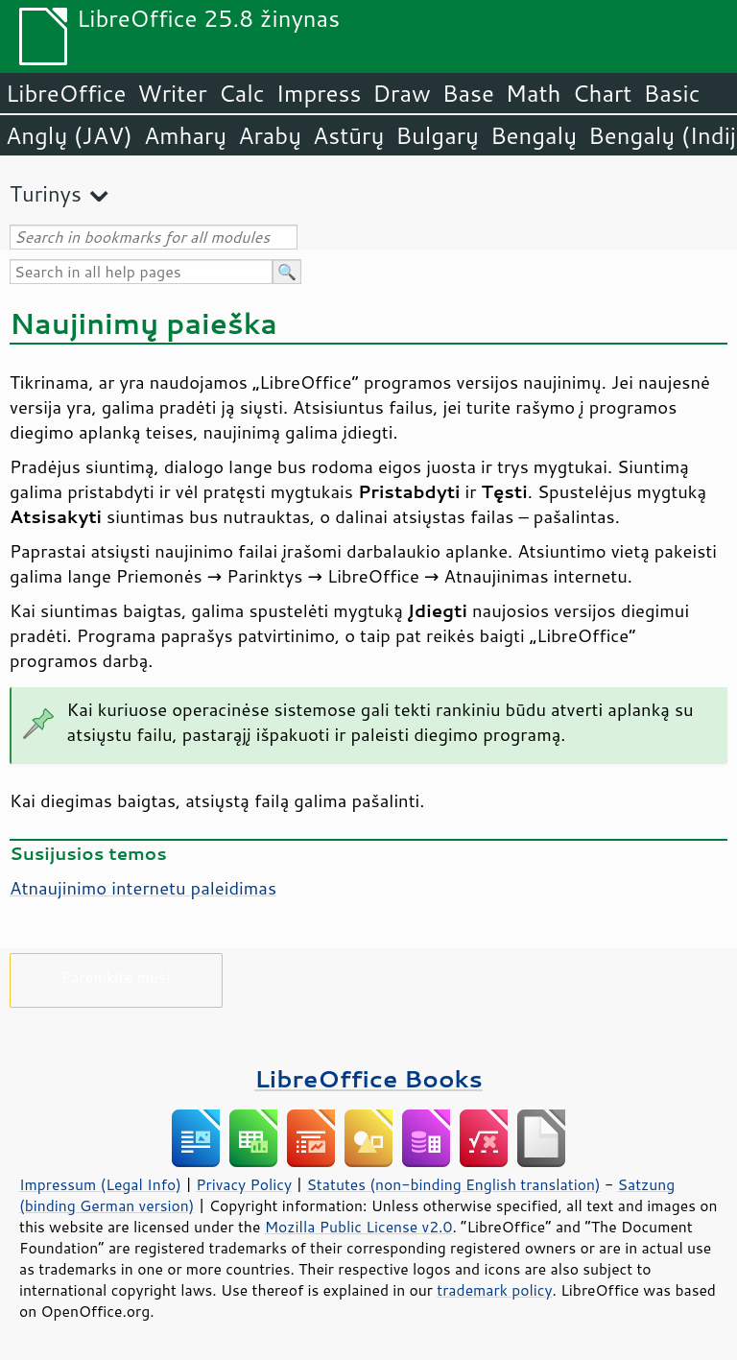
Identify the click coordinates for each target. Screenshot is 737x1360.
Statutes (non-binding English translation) (453, 1184)
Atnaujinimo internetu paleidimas (143, 887)
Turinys (46, 193)
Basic (671, 93)
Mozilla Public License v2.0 (359, 1226)
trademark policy (494, 1289)
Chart (601, 93)
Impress (319, 93)
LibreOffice (66, 93)
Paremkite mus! (116, 977)
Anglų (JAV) (69, 135)
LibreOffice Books (368, 1078)
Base (468, 93)
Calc (242, 93)
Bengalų (533, 135)
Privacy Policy (244, 1184)
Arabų (269, 135)
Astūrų (348, 135)
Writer (171, 93)
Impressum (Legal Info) (100, 1184)
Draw (401, 93)
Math (533, 93)
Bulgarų (437, 135)
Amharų (185, 135)
